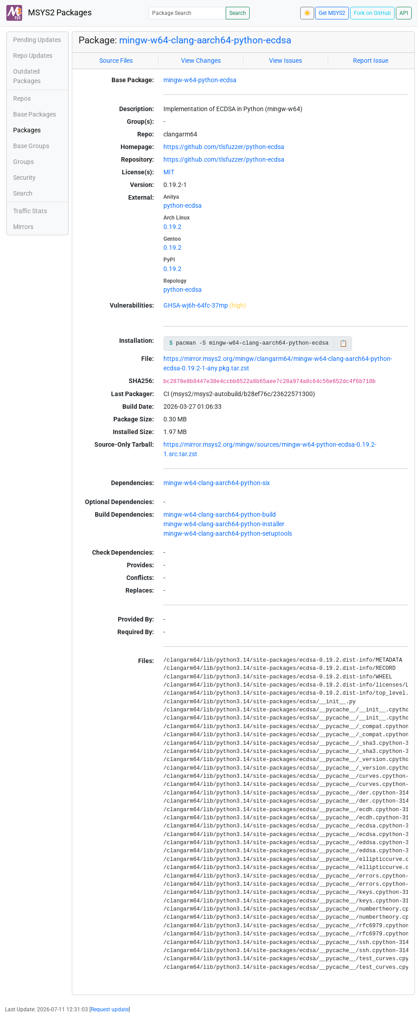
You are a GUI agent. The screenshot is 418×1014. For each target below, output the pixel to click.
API (403, 13)
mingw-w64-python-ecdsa (200, 80)
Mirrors (23, 226)
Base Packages (34, 114)
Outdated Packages (27, 76)
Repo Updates (32, 55)
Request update (110, 1009)
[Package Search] (187, 13)
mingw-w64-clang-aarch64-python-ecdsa (205, 40)
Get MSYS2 (332, 13)
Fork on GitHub (372, 13)
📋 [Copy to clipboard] (343, 343)
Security (24, 177)
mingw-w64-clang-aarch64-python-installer (223, 524)
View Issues (285, 60)
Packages (27, 130)
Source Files (116, 60)
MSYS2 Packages (49, 13)
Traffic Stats (30, 211)
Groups (23, 161)
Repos (22, 98)
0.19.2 (172, 226)
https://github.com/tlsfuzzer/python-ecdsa (223, 146)
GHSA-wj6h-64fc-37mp (195, 305)
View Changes (201, 60)
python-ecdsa (182, 205)
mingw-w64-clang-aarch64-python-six (216, 482)
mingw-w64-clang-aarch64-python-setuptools (227, 533)
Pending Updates (37, 39)
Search (237, 13)
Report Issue (370, 60)
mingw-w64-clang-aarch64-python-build (219, 514)
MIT (168, 172)
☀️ (307, 13)
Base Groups (31, 146)
